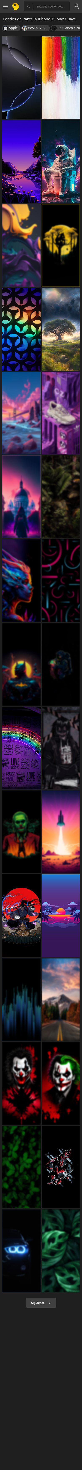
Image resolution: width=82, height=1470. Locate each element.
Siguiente (41, 1303)
